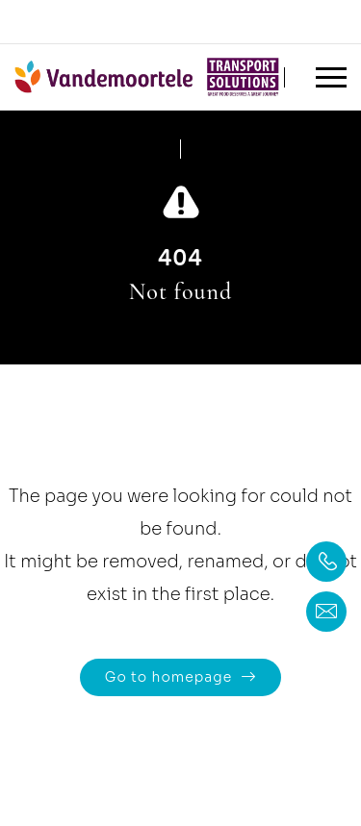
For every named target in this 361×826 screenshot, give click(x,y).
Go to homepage (168, 677)
